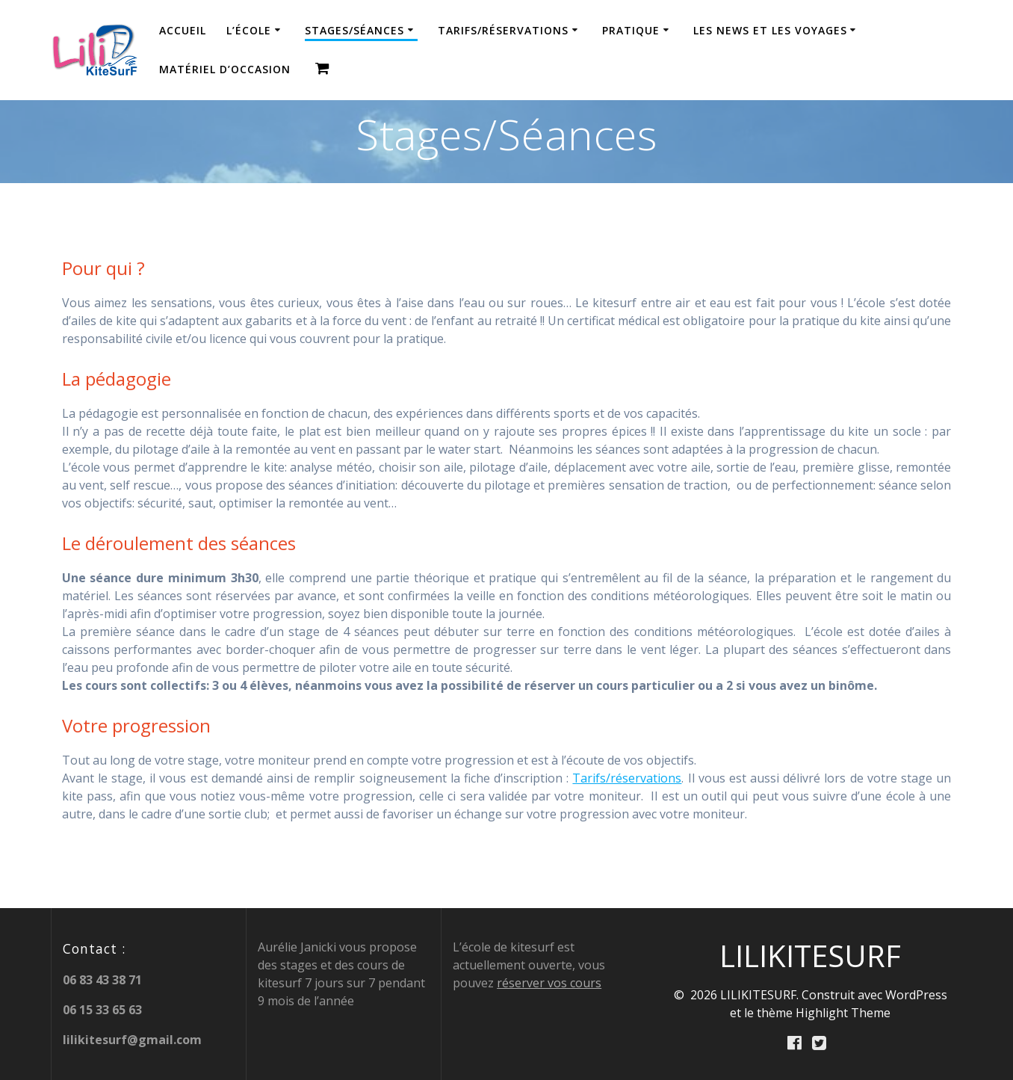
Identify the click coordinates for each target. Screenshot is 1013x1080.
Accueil (182, 30)
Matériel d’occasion (225, 69)
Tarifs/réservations (503, 30)
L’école (248, 30)
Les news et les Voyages (770, 30)
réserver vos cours (549, 982)
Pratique (631, 30)
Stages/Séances (354, 30)
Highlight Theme (843, 1012)
